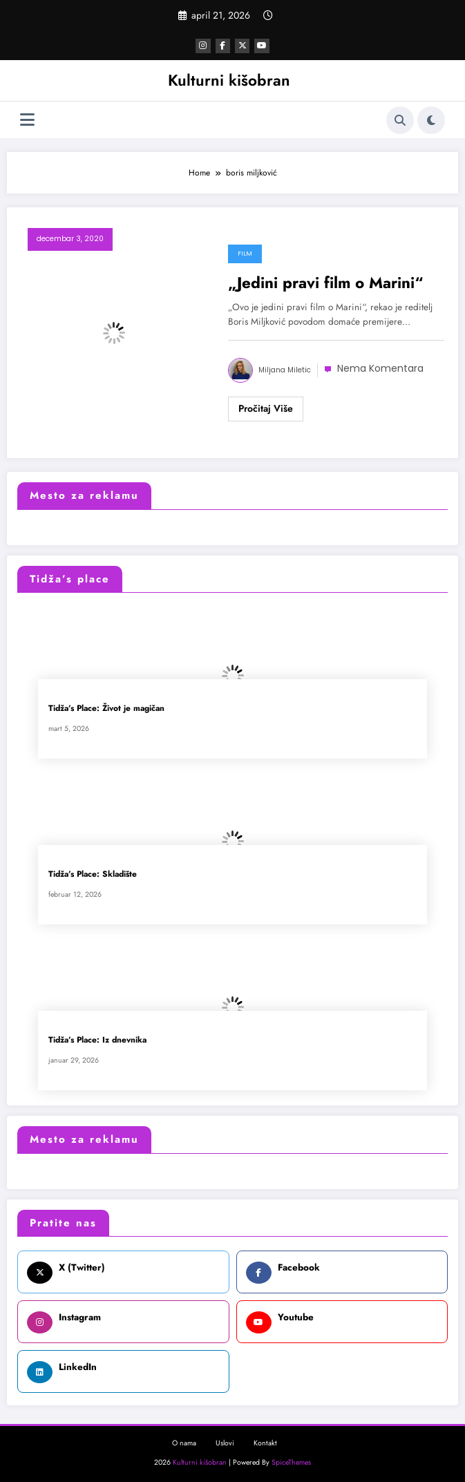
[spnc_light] (431, 119)
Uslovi (225, 1442)
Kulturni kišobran (229, 79)
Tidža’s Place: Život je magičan (106, 708)
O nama (184, 1442)
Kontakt (265, 1442)
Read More (265, 408)
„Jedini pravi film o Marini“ (326, 282)
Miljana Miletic (284, 369)
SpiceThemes (291, 1461)
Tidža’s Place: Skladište (92, 874)
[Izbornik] (27, 119)
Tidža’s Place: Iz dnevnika (97, 1039)
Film (245, 253)
